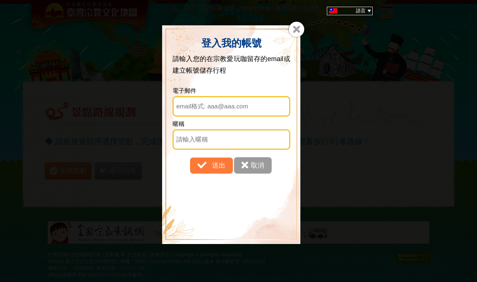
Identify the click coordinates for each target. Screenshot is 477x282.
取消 (252, 165)
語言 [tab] (351, 11)
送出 (211, 165)
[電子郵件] (232, 106)
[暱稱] (232, 139)
